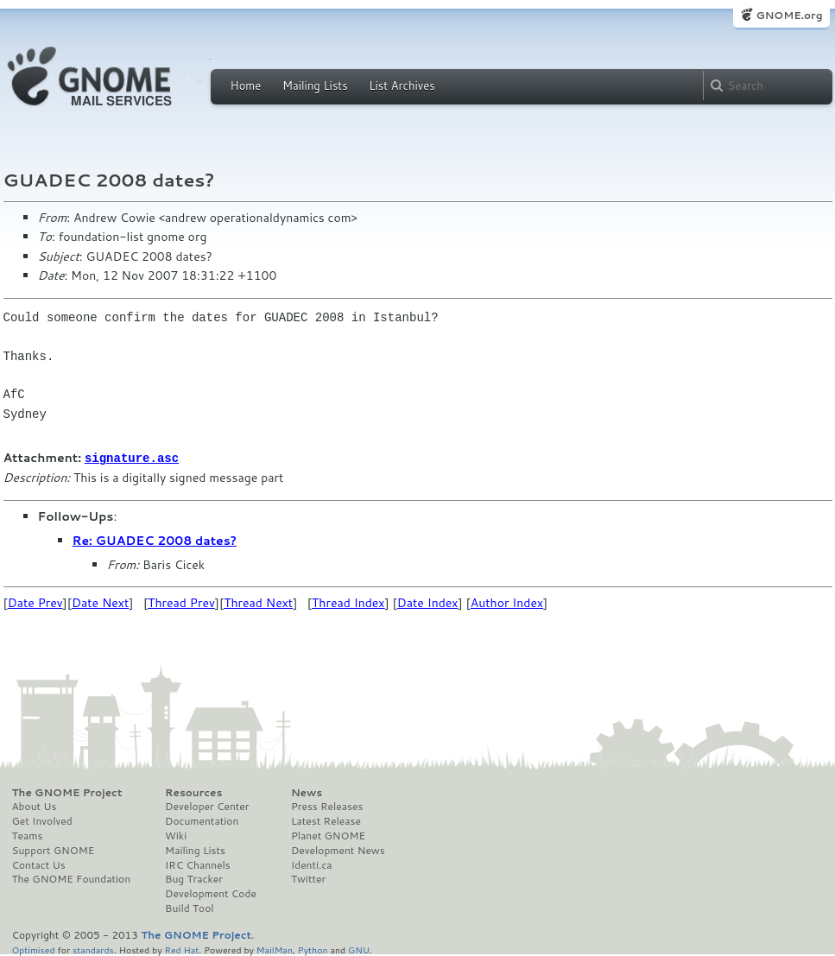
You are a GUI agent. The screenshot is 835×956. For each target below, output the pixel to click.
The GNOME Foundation (71, 878)
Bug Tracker (194, 878)
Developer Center (207, 806)
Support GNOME (53, 850)
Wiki (176, 835)
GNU (359, 948)
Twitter (308, 878)
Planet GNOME (328, 835)
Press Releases (327, 806)
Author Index (507, 602)
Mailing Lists (315, 85)
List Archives (401, 85)
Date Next (100, 602)
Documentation (201, 820)
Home (246, 85)
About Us (34, 806)
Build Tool (189, 908)
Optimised (33, 948)
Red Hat (181, 948)
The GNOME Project (67, 792)
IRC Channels (198, 864)
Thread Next (258, 602)
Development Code (210, 893)
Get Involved (42, 820)
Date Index (428, 602)
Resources (193, 792)
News (306, 792)
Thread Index (348, 602)
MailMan (274, 948)
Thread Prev (181, 602)
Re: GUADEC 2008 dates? (155, 539)
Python (313, 948)
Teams (27, 835)
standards (93, 948)
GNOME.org (789, 15)
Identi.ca (311, 864)
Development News (338, 850)
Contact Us (39, 864)
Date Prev (35, 602)
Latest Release (326, 820)
